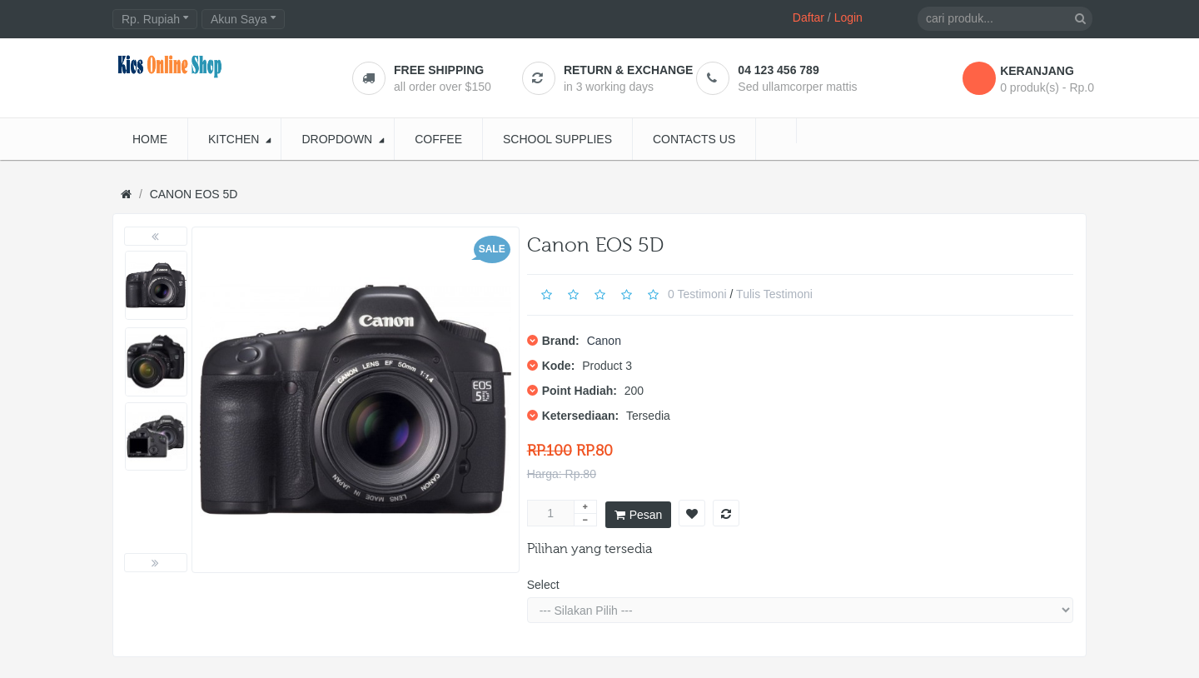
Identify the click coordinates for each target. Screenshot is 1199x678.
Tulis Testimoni (774, 293)
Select (543, 584)
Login (848, 17)
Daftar (808, 17)
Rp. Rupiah (155, 19)
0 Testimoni (697, 293)
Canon (604, 340)
